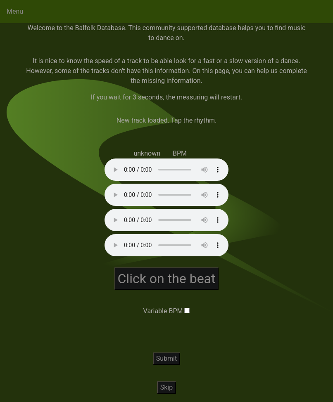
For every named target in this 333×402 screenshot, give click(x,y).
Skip (166, 387)
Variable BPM (163, 311)
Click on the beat (167, 278)
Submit (166, 358)
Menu (15, 11)
